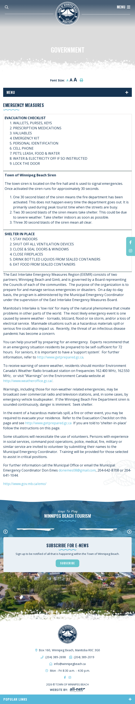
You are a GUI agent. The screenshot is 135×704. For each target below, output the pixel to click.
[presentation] (5, 532)
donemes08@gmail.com (77, 470)
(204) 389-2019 (84, 657)
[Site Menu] (67, 92)
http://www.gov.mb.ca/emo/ (24, 483)
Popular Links (15, 699)
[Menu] (123, 7)
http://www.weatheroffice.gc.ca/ (28, 380)
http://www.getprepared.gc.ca (60, 357)
